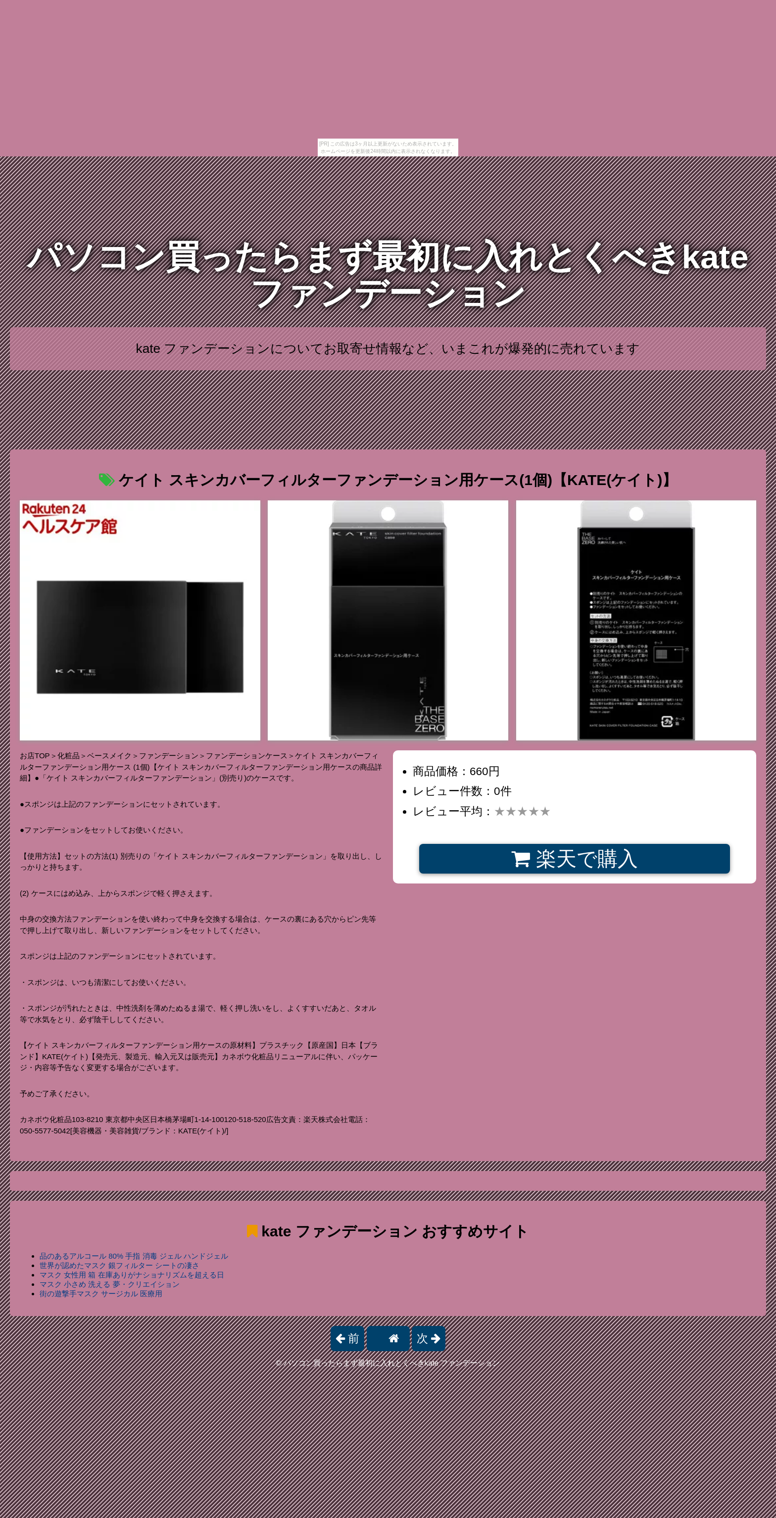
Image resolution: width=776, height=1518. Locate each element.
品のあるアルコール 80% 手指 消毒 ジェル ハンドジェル (134, 1256)
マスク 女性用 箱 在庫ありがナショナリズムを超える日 (132, 1275)
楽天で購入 (574, 858)
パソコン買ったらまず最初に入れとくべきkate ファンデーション (387, 275)
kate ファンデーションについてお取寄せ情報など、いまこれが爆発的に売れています (388, 348)
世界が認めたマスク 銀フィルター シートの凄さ (119, 1265)
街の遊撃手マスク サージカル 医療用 (101, 1293)
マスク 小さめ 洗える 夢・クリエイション (110, 1284)
